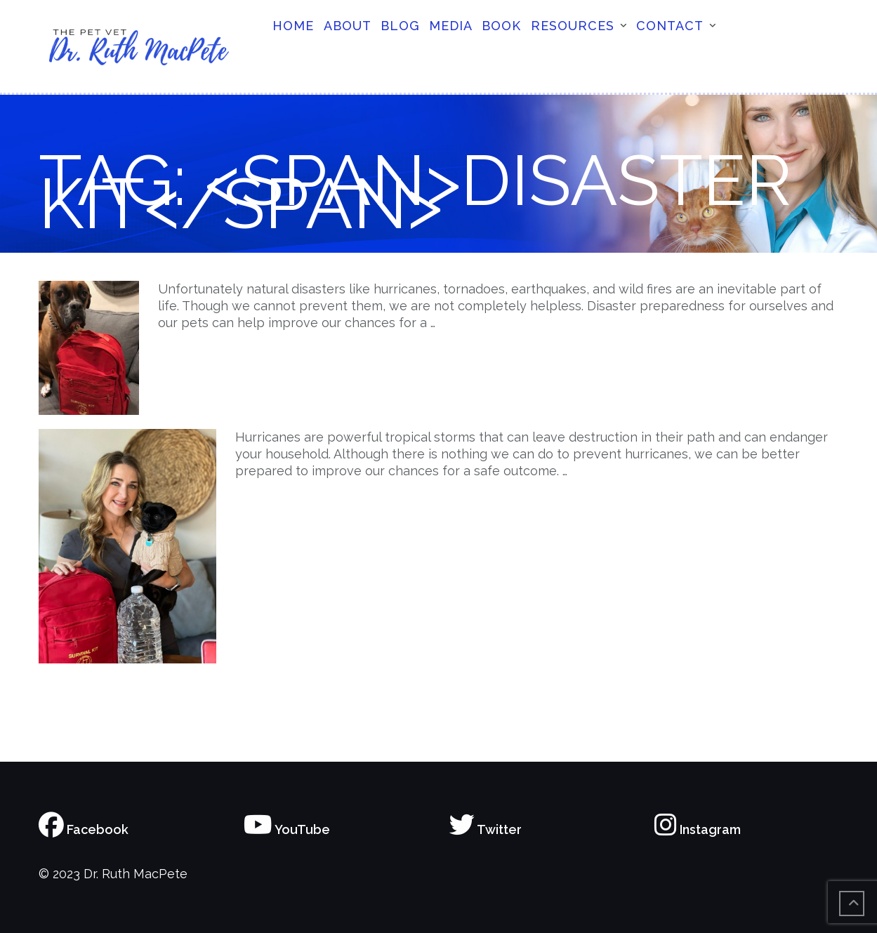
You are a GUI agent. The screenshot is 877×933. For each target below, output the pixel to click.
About (347, 25)
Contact (670, 25)
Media (451, 25)
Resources (572, 25)
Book (501, 25)
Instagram (697, 829)
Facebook (83, 829)
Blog (400, 25)
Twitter (485, 829)
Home (293, 25)
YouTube (287, 829)
